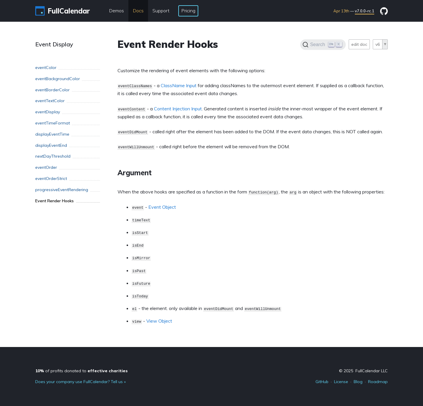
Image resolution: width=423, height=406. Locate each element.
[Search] (323, 44)
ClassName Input (179, 85)
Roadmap (378, 381)
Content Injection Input (178, 109)
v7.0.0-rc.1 (364, 11)
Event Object (162, 207)
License (341, 381)
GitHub (321, 381)
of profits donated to (81, 370)
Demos (116, 11)
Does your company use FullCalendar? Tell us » (80, 381)
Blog (358, 381)
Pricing (188, 11)
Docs (138, 11)
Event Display (54, 44)
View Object (159, 321)
